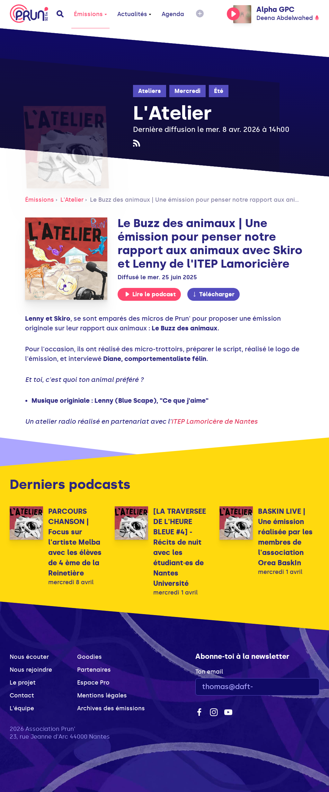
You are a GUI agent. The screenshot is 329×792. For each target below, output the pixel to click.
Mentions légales (102, 695)
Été (218, 91)
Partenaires (94, 669)
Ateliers (149, 91)
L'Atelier (72, 199)
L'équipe (22, 708)
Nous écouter (29, 656)
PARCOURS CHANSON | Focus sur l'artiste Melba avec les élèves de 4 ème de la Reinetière (75, 542)
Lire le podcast (150, 294)
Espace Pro (93, 682)
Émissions (90, 14)
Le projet (23, 682)
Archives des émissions (111, 708)
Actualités (134, 14)
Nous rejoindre (31, 669)
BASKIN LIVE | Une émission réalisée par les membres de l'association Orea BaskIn (285, 537)
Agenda (173, 14)
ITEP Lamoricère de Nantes (214, 421)
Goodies (89, 656)
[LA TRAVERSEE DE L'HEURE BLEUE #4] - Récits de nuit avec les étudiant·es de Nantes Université (179, 547)
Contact (22, 695)
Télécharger (213, 294)
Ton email (209, 671)
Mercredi (187, 91)
